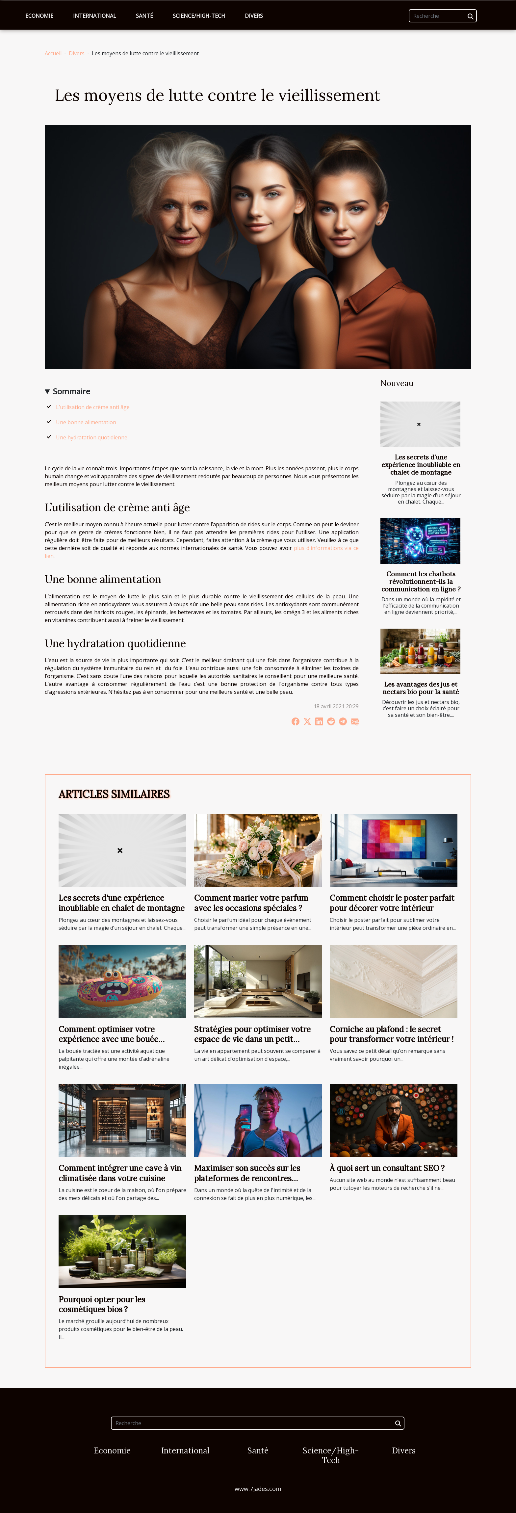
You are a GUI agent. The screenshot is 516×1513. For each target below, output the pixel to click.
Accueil (53, 53)
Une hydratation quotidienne (91, 437)
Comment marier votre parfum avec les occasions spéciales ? (251, 903)
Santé (144, 15)
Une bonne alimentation (86, 422)
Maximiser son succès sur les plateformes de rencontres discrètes (247, 1178)
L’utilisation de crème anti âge (93, 407)
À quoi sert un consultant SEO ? (387, 1168)
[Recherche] (443, 15)
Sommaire (71, 391)
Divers (254, 15)
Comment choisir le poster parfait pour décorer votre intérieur (392, 903)
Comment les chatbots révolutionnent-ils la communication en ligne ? (421, 581)
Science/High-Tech (199, 15)
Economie (39, 15)
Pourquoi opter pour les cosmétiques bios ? (102, 1304)
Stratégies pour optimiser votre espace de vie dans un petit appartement (252, 1039)
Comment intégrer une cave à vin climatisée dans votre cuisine (120, 1173)
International (94, 15)
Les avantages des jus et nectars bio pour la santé (421, 688)
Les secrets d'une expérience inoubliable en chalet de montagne (420, 464)
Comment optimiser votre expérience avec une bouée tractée (108, 1039)
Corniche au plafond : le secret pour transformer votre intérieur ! (391, 1034)
